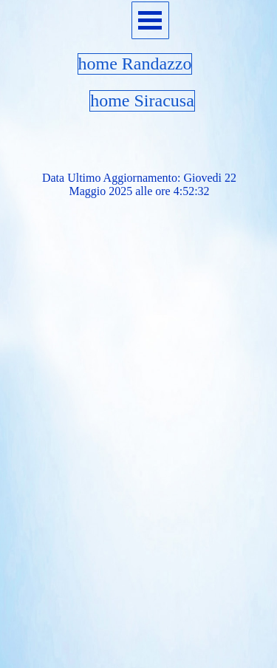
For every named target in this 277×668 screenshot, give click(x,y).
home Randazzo (135, 63)
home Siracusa (142, 100)
